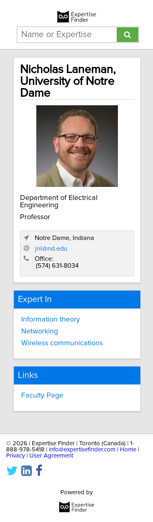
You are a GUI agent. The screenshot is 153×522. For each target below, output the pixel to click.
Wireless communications (62, 343)
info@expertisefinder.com (82, 449)
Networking (39, 331)
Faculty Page (42, 395)
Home (128, 449)
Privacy (15, 456)
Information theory (50, 319)
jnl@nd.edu (51, 248)
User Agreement (51, 456)
